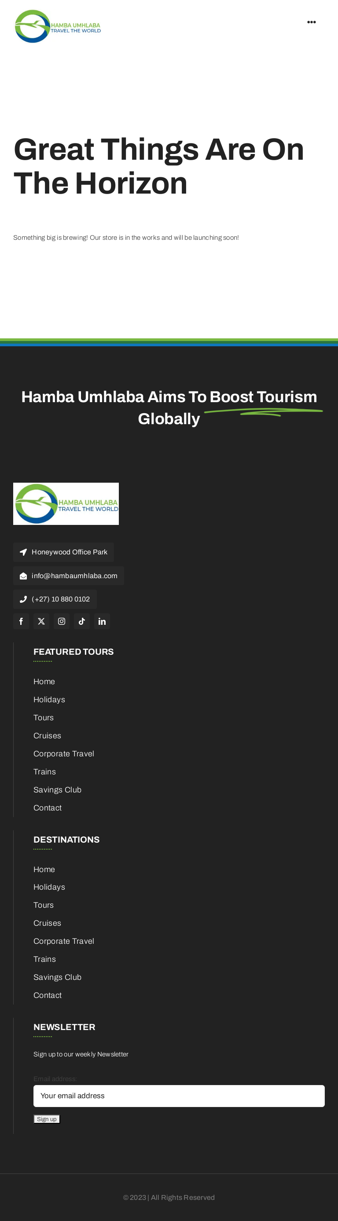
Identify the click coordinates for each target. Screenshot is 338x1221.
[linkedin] (102, 621)
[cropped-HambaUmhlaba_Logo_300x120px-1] (57, 11)
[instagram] (62, 621)
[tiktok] (82, 621)
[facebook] (21, 621)
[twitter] (41, 621)
